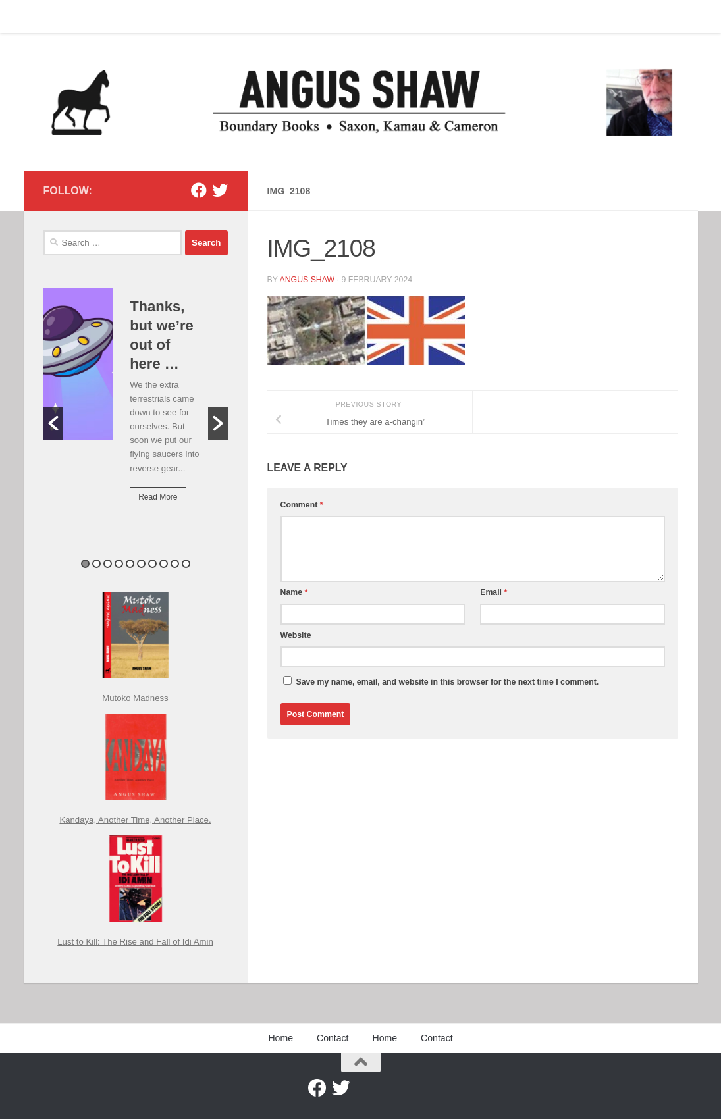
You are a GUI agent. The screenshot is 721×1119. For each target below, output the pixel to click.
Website (295, 635)
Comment (301, 504)
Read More (157, 497)
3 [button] (107, 564)
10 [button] (186, 564)
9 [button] (175, 564)
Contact (92, 16)
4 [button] (119, 564)
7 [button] (152, 564)
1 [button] (85, 564)
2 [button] (96, 564)
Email (493, 592)
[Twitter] (220, 190)
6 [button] (141, 564)
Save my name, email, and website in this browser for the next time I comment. (447, 682)
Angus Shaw (306, 279)
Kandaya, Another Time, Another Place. (135, 820)
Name (294, 592)
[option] (135, 407)
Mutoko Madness (135, 698)
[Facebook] (199, 190)
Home (45, 16)
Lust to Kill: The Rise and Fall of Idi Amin (135, 942)
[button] (53, 423)
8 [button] (163, 564)
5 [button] (130, 564)
